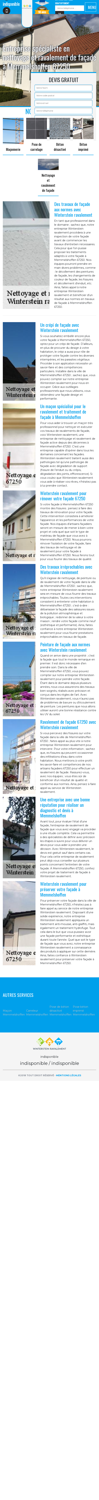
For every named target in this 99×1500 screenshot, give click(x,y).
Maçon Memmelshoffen (14, 1012)
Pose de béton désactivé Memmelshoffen (60, 1010)
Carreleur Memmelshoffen (37, 1012)
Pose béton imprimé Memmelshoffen (84, 1010)
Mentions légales (68, 1075)
